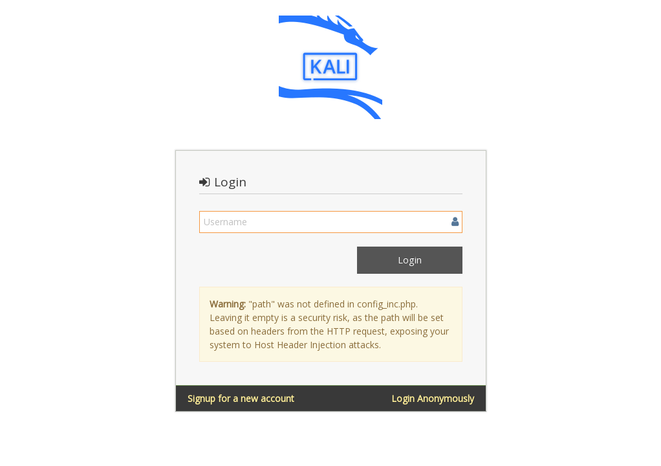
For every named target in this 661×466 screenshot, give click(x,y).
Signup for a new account (241, 398)
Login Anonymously (432, 398)
